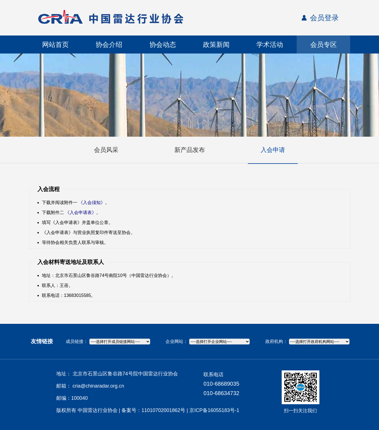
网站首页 (55, 44)
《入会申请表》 (80, 212)
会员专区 (323, 44)
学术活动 (269, 44)
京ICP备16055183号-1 (214, 410)
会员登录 (324, 18)
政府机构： (276, 341)
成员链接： (77, 341)
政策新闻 (216, 44)
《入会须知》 (91, 202)
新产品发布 (189, 149)
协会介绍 (109, 44)
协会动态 (162, 44)
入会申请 (273, 149)
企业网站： (177, 341)
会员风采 (106, 149)
